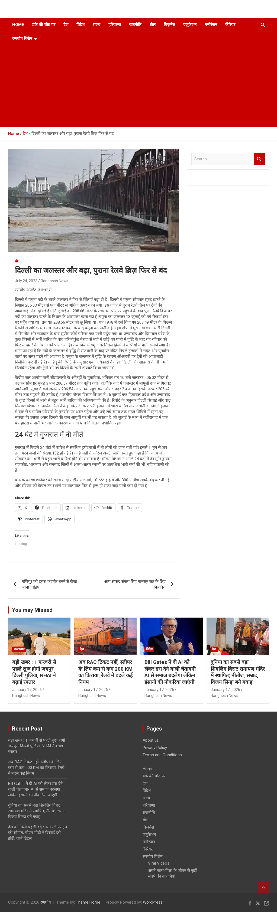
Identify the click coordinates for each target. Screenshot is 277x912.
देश (65, 24)
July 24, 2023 (26, 281)
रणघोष (45, 902)
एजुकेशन (190, 24)
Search (259, 159)
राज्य (96, 24)
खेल (153, 24)
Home (18, 24)
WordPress (153, 902)
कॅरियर (230, 24)
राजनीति (135, 24)
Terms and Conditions (162, 754)
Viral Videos (158, 863)
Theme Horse (88, 902)
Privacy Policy (155, 747)
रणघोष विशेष (22, 38)
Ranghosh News (54, 281)
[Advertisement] (131, 86)
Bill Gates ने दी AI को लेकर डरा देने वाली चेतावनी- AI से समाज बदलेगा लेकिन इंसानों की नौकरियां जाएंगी (171, 672)
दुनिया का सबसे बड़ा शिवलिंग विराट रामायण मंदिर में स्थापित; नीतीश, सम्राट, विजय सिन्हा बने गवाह (238, 672)
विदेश (80, 24)
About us (151, 740)
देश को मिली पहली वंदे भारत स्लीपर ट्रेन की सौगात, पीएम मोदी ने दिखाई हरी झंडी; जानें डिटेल (37, 833)
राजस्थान (19, 649)
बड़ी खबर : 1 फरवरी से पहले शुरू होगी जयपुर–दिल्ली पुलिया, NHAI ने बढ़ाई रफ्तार (34, 672)
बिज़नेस (169, 24)
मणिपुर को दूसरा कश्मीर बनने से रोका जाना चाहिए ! (49, 584)
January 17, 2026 (27, 689)
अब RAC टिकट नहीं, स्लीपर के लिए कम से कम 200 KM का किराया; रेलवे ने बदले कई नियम (105, 672)
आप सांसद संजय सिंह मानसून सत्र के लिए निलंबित (135, 584)
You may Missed (32, 610)
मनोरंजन (211, 24)
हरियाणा (114, 24)
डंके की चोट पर (43, 24)
